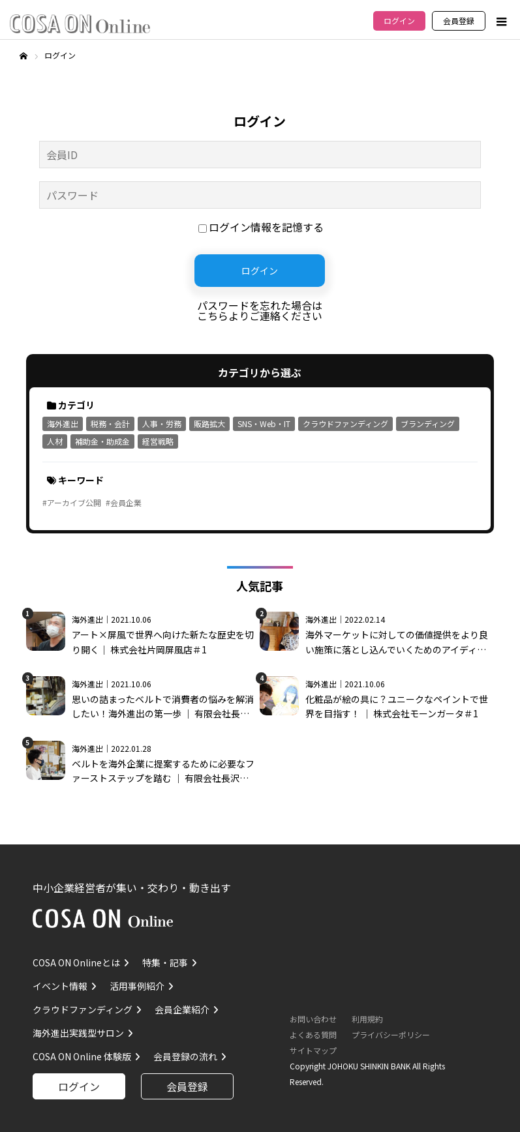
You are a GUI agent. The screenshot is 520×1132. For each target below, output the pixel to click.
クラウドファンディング (345, 423)
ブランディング (428, 423)
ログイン (399, 20)
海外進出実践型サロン (78, 1032)
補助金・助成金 (102, 441)
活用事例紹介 (137, 985)
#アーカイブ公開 (71, 502)
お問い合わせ (313, 1018)
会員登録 (458, 20)
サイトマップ (313, 1050)
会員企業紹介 (182, 1009)
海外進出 (62, 423)
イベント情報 (60, 985)
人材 (55, 441)
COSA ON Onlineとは (76, 962)
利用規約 (367, 1018)
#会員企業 (124, 502)
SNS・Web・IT (263, 423)
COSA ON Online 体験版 (82, 1056)
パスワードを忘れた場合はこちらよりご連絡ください (259, 310)
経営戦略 (158, 441)
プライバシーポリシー (391, 1034)
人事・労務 (161, 423)
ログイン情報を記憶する (261, 227)
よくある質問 (313, 1034)
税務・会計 (110, 423)
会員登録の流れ (185, 1056)
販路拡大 (209, 423)
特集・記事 (165, 962)
